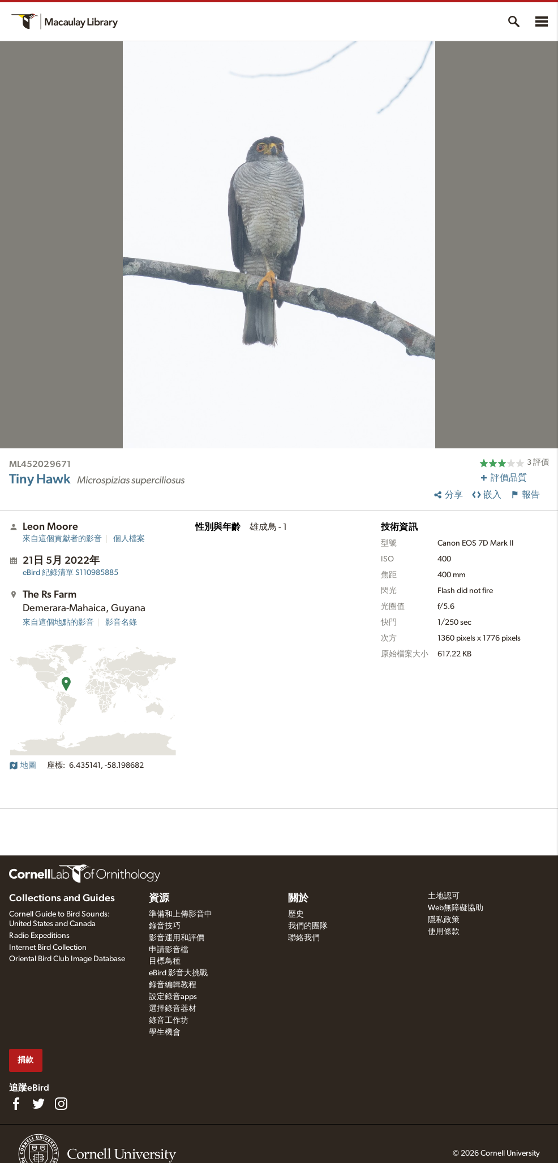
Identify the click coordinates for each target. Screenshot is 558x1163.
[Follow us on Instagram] (61, 1103)
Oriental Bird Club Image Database (67, 959)
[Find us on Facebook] (16, 1103)
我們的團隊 (308, 926)
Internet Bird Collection (48, 948)
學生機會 (165, 1032)
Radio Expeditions (39, 936)
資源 (159, 898)
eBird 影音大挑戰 (178, 973)
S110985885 (70, 573)
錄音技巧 (165, 926)
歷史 (296, 914)
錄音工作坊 (168, 1020)
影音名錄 (121, 622)
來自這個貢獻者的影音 (62, 539)
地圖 (22, 765)
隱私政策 (444, 920)
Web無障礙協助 (455, 908)
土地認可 (444, 896)
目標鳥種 (165, 961)
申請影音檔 (168, 950)
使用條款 (444, 932)
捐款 (25, 1060)
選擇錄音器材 (172, 1009)
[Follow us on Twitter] (38, 1103)
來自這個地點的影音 (58, 622)
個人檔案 (129, 539)
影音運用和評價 (176, 938)
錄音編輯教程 (172, 985)
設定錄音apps (173, 997)
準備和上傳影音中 (180, 914)
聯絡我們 (304, 938)
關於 (298, 898)
